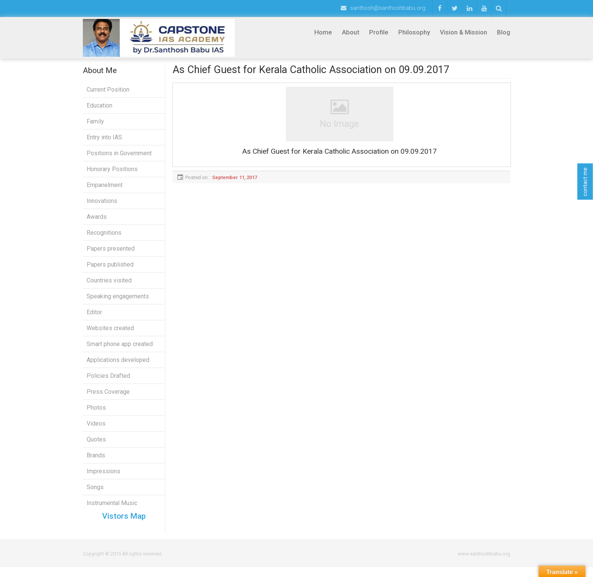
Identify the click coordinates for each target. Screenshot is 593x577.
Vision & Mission (463, 32)
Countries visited (109, 285)
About (350, 32)
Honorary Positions (112, 174)
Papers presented (111, 253)
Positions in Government (119, 158)
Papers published (110, 269)
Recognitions (104, 237)
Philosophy (414, 32)
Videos (96, 428)
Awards (97, 221)
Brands (96, 460)
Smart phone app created (120, 348)
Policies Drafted (108, 380)
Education (99, 110)
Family (95, 126)
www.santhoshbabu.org (484, 563)
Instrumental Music (112, 508)
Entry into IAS (104, 142)
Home (323, 32)
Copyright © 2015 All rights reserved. (123, 563)
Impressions (103, 476)
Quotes (96, 444)
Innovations (102, 205)
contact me (585, 181)
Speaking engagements (118, 301)
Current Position (108, 94)
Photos (96, 412)
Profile (378, 32)
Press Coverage (108, 396)
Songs (95, 492)
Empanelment (105, 189)
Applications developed (118, 364)
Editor (94, 317)
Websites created (110, 333)
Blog (503, 32)
